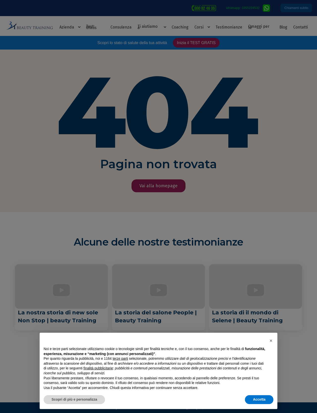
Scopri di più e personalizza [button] (74, 399)
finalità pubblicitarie (98, 368)
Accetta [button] (259, 399)
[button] (271, 341)
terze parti (120, 358)
